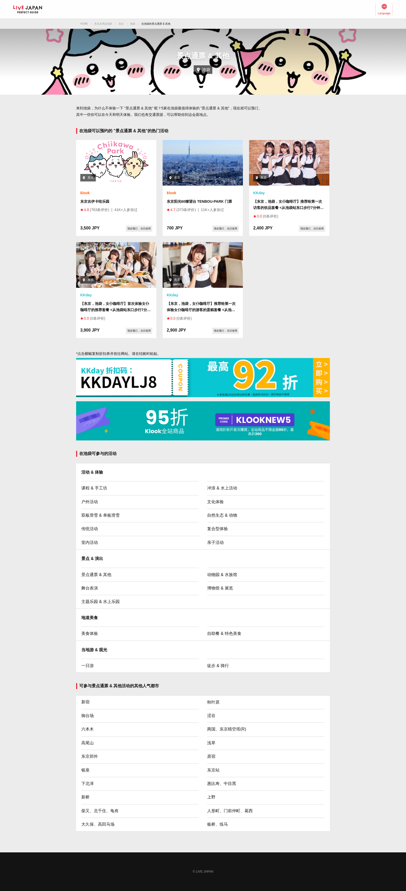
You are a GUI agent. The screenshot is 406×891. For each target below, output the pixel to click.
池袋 (132, 23)
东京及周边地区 (103, 23)
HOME (84, 23)
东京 (121, 23)
